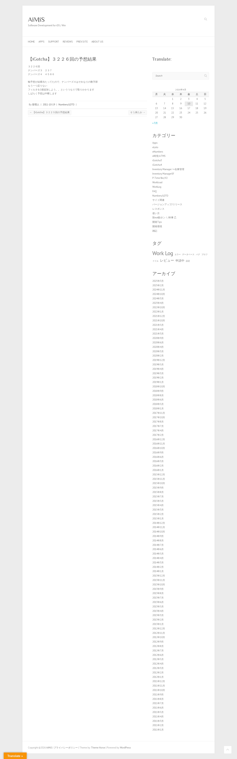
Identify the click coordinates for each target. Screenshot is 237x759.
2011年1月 (158, 729)
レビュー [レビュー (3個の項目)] (167, 260)
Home (31, 41)
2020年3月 (158, 351)
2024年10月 (158, 294)
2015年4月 (158, 505)
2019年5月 (158, 364)
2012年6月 (158, 655)
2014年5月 (158, 553)
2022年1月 (158, 311)
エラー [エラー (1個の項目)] (178, 254)
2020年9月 (158, 338)
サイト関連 (158, 200)
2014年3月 (158, 562)
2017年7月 (158, 426)
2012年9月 (158, 641)
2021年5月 (158, 325)
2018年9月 (158, 391)
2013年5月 (158, 606)
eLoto (155, 147)
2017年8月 (158, 421)
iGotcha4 (157, 164)
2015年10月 (158, 483)
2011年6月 (158, 707)
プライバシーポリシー (66, 747)
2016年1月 (158, 470)
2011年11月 (158, 685)
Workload (157, 182)
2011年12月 (158, 681)
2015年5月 (158, 501)
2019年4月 (158, 369)
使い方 (156, 213)
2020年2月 (158, 355)
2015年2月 (158, 514)
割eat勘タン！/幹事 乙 (164, 217)
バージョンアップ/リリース (167, 204)
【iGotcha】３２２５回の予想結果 (50, 112)
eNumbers (157, 151)
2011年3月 (158, 721)
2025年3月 (158, 281)
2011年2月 (158, 725)
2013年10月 (158, 584)
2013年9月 (158, 589)
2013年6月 (158, 602)
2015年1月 (158, 518)
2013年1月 (158, 624)
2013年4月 (158, 611)
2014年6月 (158, 549)
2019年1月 (158, 382)
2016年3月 (158, 461)
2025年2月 (158, 285)
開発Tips (157, 222)
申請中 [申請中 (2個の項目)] (180, 260)
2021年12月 (158, 316)
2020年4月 (158, 347)
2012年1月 (158, 677)
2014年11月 (158, 527)
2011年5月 (158, 712)
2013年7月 (158, 597)
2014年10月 (158, 531)
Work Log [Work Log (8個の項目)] (162, 253)
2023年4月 (158, 303)
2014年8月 (158, 540)
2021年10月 (158, 320)
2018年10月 (158, 386)
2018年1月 (158, 408)
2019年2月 (158, 377)
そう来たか (137, 112)
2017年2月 (158, 435)
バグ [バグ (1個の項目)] (198, 254)
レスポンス (158, 208)
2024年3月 (158, 298)
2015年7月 (158, 496)
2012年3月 (158, 668)
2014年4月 (158, 558)
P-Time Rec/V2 (160, 178)
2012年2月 (158, 672)
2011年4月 (158, 716)
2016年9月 (158, 452)
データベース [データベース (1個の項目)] (188, 254)
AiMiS (36, 19)
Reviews (68, 41)
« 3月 (155, 123)
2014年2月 (158, 567)
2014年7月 (158, 545)
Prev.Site (82, 41)
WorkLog (156, 186)
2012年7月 (158, 650)
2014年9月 (158, 536)
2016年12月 (158, 439)
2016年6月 (158, 457)
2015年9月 (158, 487)
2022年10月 (158, 307)
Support (53, 41)
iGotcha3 (157, 160)
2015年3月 (158, 509)
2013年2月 (158, 619)
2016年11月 (158, 443)
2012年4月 (158, 663)
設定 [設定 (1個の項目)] (188, 261)
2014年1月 (158, 571)
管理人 (35, 104)
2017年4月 (158, 430)
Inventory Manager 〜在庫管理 (168, 169)
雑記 (154, 230)
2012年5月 (158, 659)
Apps (41, 41)
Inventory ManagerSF (163, 173)
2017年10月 (158, 417)
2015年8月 (158, 492)
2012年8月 (158, 646)
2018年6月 (158, 399)
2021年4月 (158, 329)
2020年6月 (158, 342)
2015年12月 (158, 474)
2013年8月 (158, 593)
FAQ (154, 191)
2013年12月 (158, 575)
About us (97, 41)
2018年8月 (158, 395)
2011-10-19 (49, 104)
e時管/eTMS (159, 156)
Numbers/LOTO (66, 104)
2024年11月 (158, 289)
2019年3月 (158, 373)
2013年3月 (158, 615)
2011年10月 (158, 690)
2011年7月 (158, 703)
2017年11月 (158, 413)
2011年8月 (158, 699)
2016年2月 (158, 465)
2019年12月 (158, 360)
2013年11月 (158, 580)
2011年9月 (158, 694)
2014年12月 (158, 523)
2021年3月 (158, 333)
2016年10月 (158, 448)
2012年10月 (158, 637)
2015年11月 (158, 479)
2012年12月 (158, 628)
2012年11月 (158, 633)
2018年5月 (158, 404)
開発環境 (157, 226)
